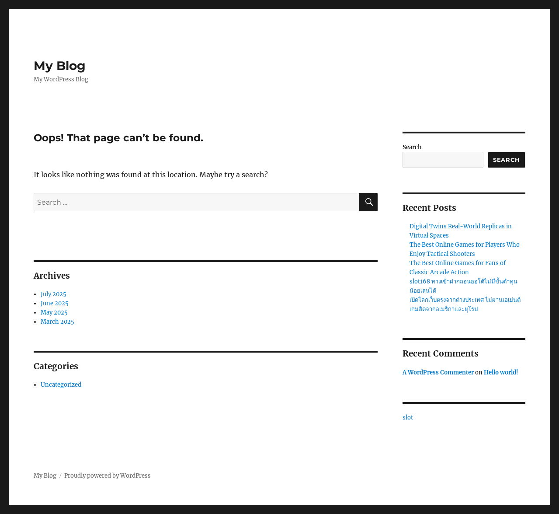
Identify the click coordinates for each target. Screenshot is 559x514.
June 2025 (55, 303)
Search (412, 147)
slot (408, 417)
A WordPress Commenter (438, 372)
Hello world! (501, 372)
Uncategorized (61, 384)
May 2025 (54, 312)
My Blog (60, 65)
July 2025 (53, 294)
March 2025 (57, 321)
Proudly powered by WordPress (107, 475)
